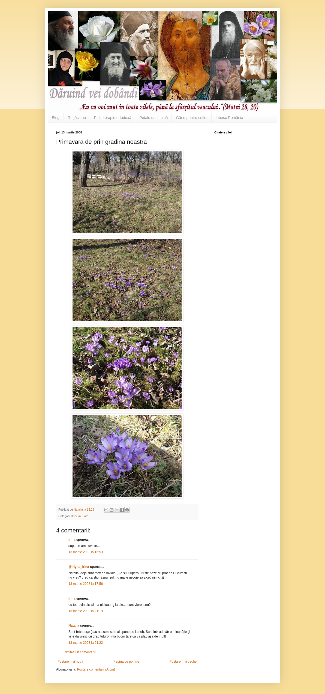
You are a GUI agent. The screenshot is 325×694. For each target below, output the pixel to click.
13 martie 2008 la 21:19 (85, 611)
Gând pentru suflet (191, 117)
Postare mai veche (183, 661)
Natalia (74, 625)
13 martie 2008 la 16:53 (85, 552)
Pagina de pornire (126, 661)
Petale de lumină (153, 117)
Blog (55, 117)
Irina (71, 539)
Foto (85, 516)
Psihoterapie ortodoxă (112, 117)
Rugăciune (77, 117)
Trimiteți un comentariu (79, 652)
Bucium (76, 516)
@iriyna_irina (78, 567)
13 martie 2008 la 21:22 (85, 643)
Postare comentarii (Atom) (96, 669)
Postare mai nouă (70, 661)
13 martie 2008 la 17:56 (85, 584)
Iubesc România (229, 117)
